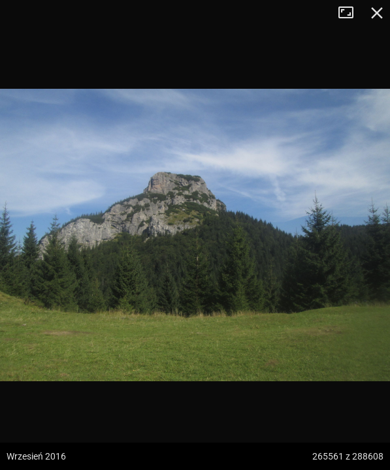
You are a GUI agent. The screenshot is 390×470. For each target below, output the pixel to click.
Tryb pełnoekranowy (351, 13)
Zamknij (377, 13)
